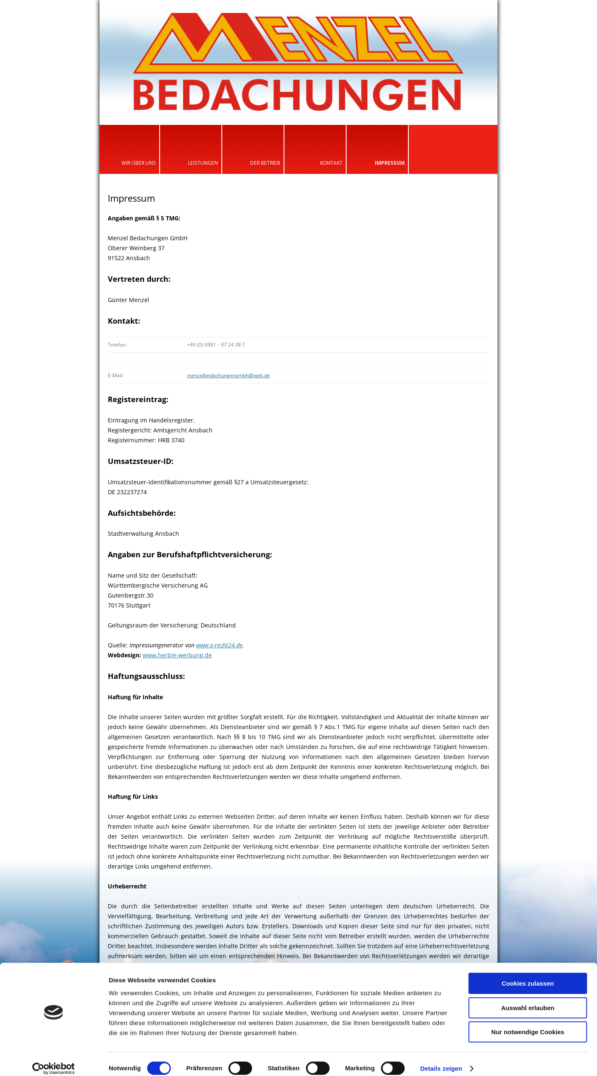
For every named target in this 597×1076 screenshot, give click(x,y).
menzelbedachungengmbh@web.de (228, 375)
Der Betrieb (265, 162)
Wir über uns (138, 162)
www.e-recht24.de (219, 645)
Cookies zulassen (528, 974)
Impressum (390, 162)
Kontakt (331, 162)
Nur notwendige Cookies (527, 1023)
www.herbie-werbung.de (177, 655)
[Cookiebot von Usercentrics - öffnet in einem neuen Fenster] (53, 1060)
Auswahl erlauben (527, 999)
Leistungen (203, 162)
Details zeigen (441, 1059)
